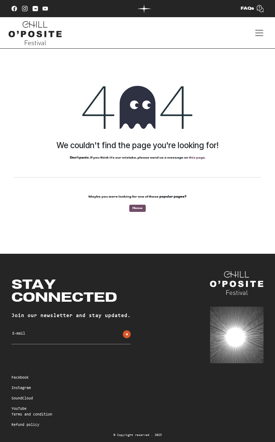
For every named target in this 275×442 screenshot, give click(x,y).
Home (137, 208)
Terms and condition (31, 415)
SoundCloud (22, 398)
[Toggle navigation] (259, 33)
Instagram (21, 388)
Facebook (20, 378)
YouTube (18, 409)
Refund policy (25, 425)
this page (197, 157)
